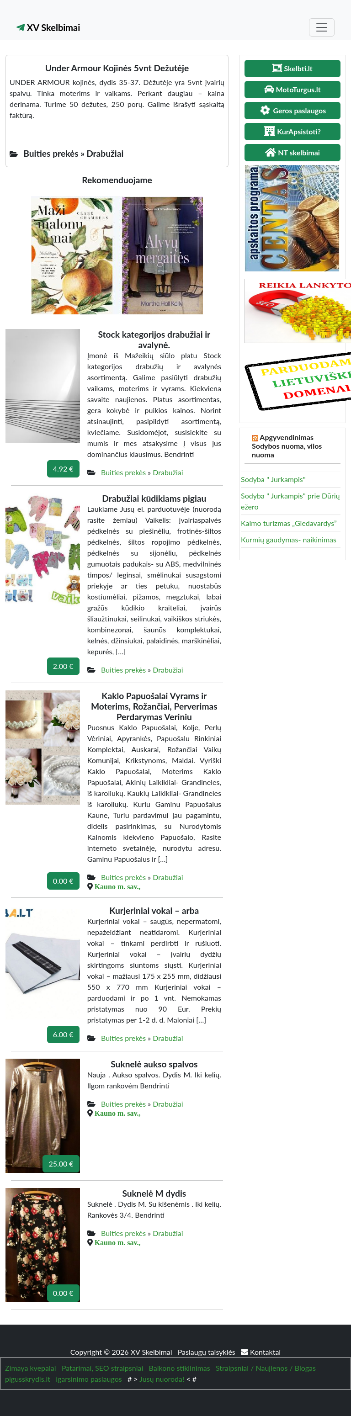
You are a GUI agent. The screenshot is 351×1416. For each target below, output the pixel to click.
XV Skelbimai (48, 27)
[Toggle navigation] (322, 27)
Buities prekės (123, 472)
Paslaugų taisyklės (207, 1351)
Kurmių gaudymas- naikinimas (288, 539)
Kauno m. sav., (118, 886)
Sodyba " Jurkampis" (273, 479)
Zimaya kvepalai (30, 1367)
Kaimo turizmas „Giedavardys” (289, 523)
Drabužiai (168, 472)
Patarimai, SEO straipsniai (102, 1367)
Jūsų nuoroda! (161, 1378)
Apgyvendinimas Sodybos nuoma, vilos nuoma (287, 446)
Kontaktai (261, 1351)
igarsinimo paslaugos (89, 1378)
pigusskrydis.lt (27, 1378)
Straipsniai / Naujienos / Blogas (266, 1367)
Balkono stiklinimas (179, 1367)
